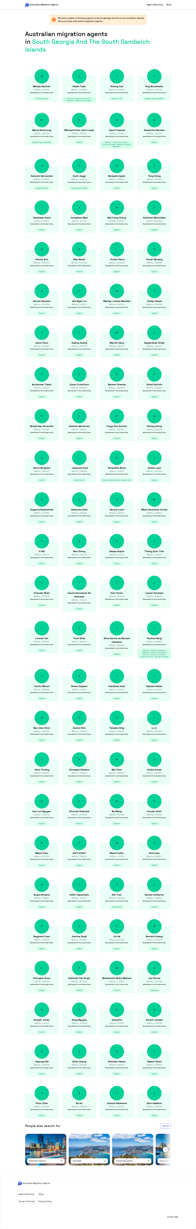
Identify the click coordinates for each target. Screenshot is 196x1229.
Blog (169, 4)
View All (165, 1126)
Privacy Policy (45, 1201)
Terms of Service (26, 1201)
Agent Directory (155, 4)
